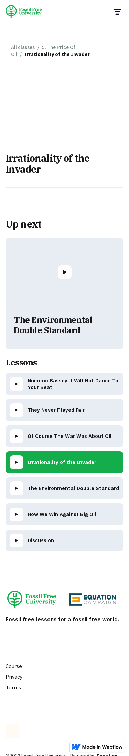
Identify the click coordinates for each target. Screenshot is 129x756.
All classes (23, 47)
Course (14, 666)
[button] (117, 12)
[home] (26, 11)
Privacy (14, 677)
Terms (13, 687)
